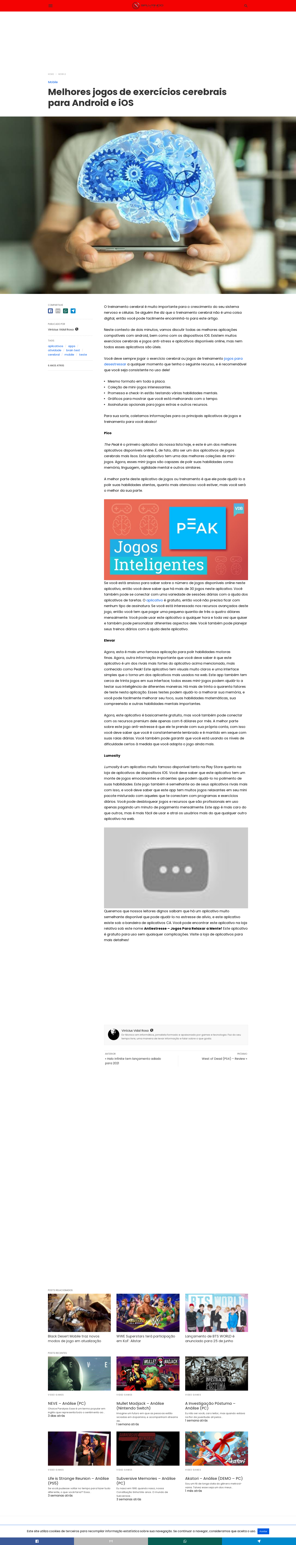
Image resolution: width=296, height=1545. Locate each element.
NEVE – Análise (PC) (67, 1403)
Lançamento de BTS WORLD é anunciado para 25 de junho (209, 1338)
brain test (73, 350)
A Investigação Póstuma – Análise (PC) (210, 1406)
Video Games (56, 1394)
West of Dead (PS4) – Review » (224, 1059)
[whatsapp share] (65, 310)
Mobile (62, 74)
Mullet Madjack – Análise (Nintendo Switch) (140, 1406)
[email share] (57, 310)
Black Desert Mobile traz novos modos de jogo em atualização (74, 1338)
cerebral (54, 355)
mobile (69, 355)
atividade (54, 350)
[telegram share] (73, 310)
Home (51, 74)
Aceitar (263, 1531)
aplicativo (154, 600)
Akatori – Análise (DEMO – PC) (214, 1478)
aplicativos (55, 346)
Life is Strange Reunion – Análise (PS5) (78, 1481)
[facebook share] (50, 310)
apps (71, 346)
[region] (148, 39)
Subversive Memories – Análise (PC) (146, 1481)
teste (83, 355)
